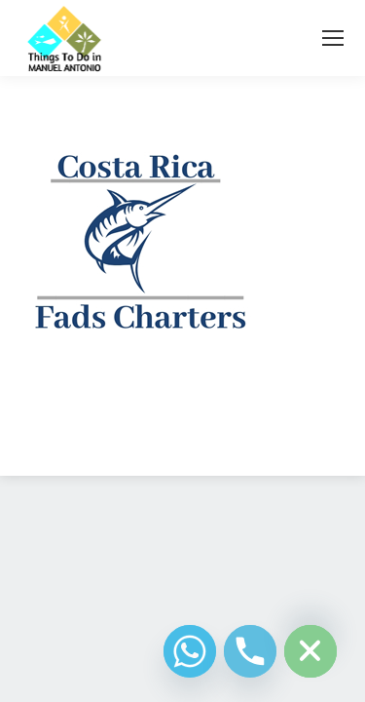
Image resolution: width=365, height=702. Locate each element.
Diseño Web (152, 438)
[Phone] (250, 651)
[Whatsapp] (190, 651)
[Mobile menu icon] (333, 38)
